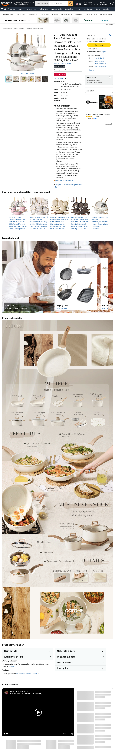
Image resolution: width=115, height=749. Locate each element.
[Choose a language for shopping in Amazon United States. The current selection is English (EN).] (78, 3)
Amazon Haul (31, 9)
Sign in (104, 52)
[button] (24, 3)
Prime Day (11, 9)
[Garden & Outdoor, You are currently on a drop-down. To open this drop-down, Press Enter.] (91, 14)
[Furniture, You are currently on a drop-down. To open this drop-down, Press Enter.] (55, 14)
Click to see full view (27, 73)
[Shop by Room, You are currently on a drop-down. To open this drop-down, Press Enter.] (20, 14)
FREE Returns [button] (60, 78)
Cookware (29, 28)
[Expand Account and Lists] (97, 4)
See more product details (64, 180)
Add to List (90, 91)
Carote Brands (99, 58)
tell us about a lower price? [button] (27, 673)
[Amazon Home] (8, 14)
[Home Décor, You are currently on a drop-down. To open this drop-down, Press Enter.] (44, 14)
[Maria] (12, 691)
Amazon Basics (56, 9)
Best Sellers (69, 9)
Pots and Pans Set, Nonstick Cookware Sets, (26, 694)
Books (98, 9)
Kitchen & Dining (19, 28)
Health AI (21, 9)
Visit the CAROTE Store (62, 63)
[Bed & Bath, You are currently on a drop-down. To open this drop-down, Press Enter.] (78, 14)
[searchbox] (58, 3)
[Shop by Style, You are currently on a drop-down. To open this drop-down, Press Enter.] (33, 14)
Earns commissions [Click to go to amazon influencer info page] (21, 691)
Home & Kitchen (7, 28)
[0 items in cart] (111, 3)
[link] (18, 223)
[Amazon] (6, 3)
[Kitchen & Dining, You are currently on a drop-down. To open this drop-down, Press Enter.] (66, 14)
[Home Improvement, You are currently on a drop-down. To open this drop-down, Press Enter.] (106, 14)
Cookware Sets (38, 28)
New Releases (88, 9)
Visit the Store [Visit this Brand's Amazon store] (62, 308)
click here (12, 666)
